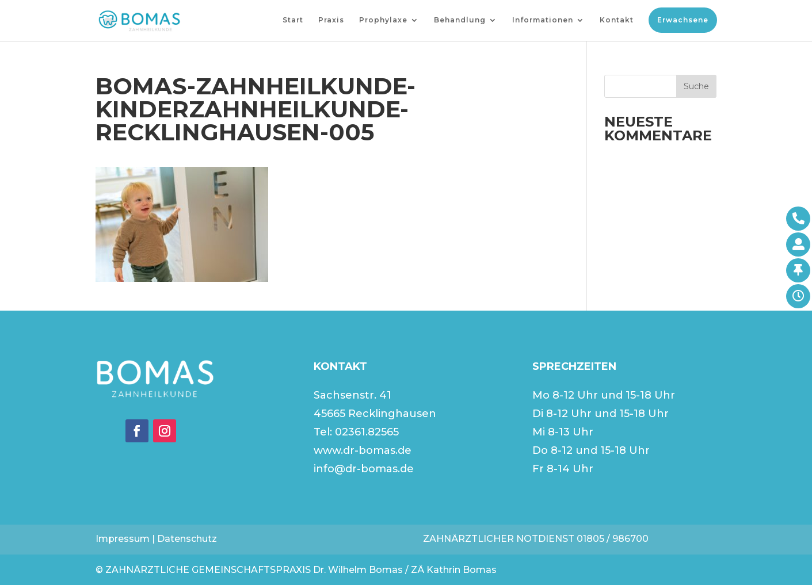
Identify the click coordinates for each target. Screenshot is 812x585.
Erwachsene (682, 20)
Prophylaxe (383, 20)
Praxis (331, 20)
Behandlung (460, 20)
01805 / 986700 (613, 538)
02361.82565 (367, 432)
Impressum (123, 538)
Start (293, 20)
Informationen (542, 20)
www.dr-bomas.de (362, 450)
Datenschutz (187, 538)
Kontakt (617, 20)
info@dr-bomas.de (364, 468)
